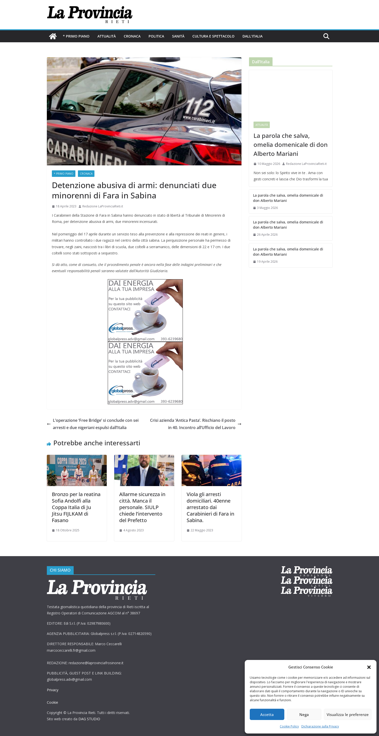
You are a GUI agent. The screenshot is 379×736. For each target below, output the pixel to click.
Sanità (178, 36)
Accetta (267, 714)
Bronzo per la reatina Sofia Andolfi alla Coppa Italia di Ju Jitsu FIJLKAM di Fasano (76, 507)
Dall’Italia (252, 36)
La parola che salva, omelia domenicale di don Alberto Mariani (291, 144)
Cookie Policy (289, 726)
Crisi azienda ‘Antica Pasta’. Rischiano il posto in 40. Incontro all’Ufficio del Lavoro (195, 424)
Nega (304, 714)
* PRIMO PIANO (76, 36)
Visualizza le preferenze (348, 714)
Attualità (106, 36)
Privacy (52, 689)
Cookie (52, 702)
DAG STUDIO (89, 718)
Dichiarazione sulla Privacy (320, 726)
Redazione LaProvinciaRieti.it (102, 206)
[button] (368, 667)
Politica (156, 36)
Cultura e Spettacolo (213, 36)
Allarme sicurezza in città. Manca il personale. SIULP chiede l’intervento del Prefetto (142, 507)
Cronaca (132, 36)
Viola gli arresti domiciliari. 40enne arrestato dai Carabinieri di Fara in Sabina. (210, 507)
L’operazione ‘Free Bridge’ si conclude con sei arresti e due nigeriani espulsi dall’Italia (93, 424)
